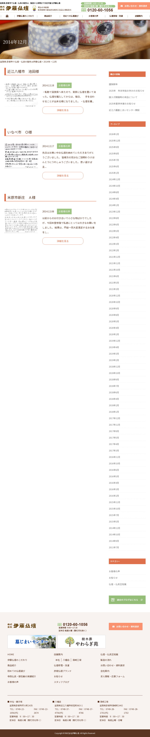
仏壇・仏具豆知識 (117, 584)
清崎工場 (77, 659)
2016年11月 (114, 456)
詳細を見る (63, 110)
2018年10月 (114, 373)
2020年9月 (114, 308)
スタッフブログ (61, 681)
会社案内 (104, 670)
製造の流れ (105, 659)
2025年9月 (114, 147)
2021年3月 (114, 289)
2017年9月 (114, 431)
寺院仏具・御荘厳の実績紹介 (21, 676)
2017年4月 (114, 444)
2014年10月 (114, 534)
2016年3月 (114, 489)
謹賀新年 (113, 84)
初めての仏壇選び (70, 16)
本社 (57, 659)
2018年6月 (114, 392)
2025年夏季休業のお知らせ (122, 103)
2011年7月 (114, 547)
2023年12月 (114, 211)
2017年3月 (114, 450)
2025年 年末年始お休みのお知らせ (126, 90)
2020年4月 (114, 327)
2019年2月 (114, 360)
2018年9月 (114, 379)
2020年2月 (114, 334)
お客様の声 (93, 16)
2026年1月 (114, 134)
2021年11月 (114, 263)
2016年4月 (114, 482)
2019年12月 (114, 340)
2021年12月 (114, 256)
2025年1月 (114, 172)
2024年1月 (114, 205)
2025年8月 (114, 153)
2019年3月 (114, 353)
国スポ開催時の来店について (123, 97)
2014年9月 (114, 540)
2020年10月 (114, 301)
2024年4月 (114, 198)
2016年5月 (114, 476)
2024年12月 (114, 179)
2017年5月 (114, 437)
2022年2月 (114, 250)
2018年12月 (114, 366)
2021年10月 (114, 269)
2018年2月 (114, 405)
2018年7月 (114, 385)
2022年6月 (114, 224)
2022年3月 (114, 243)
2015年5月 (114, 521)
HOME (7, 16)
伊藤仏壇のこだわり (25, 16)
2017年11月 (114, 424)
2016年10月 (114, 463)
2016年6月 (114, 469)
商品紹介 (48, 16)
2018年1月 (114, 411)
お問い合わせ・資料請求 (112, 665)
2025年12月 (114, 140)
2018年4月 (114, 398)
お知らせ (113, 577)
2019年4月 (114, 347)
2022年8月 (114, 218)
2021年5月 (114, 282)
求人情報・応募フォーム (112, 676)
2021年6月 (114, 276)
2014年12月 (114, 527)
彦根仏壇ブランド (62, 670)
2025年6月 (114, 166)
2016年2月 (114, 495)
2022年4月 (114, 237)
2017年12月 (114, 418)
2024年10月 (114, 185)
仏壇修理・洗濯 (116, 16)
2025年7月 (114, 159)
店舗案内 (139, 16)
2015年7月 (114, 515)
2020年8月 (114, 314)
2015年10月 (114, 508)
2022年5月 (114, 230)
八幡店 (66, 659)
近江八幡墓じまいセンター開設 (124, 110)
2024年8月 (114, 192)
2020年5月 (114, 321)
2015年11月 (114, 502)
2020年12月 (114, 295)
